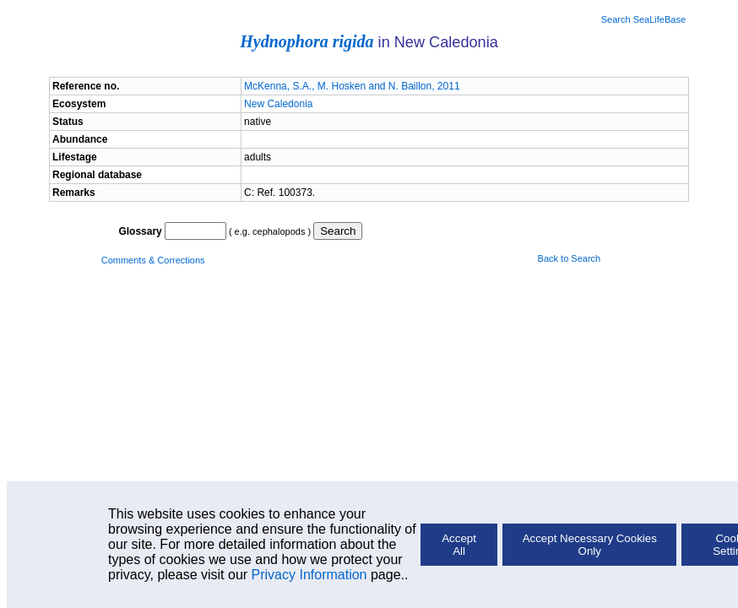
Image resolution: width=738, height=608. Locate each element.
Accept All (459, 544)
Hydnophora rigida (306, 41)
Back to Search (569, 258)
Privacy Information (309, 574)
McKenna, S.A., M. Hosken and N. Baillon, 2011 (351, 86)
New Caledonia (278, 104)
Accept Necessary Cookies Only (590, 544)
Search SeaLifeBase (643, 19)
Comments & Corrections (153, 260)
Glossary (139, 231)
